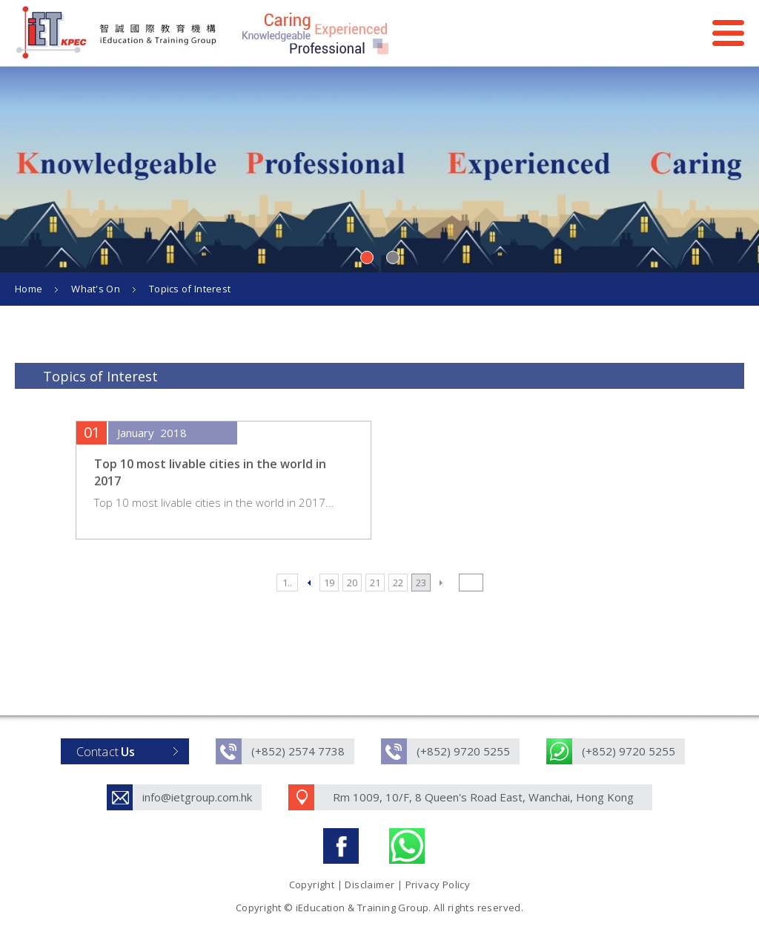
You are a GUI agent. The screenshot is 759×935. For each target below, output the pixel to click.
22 (398, 582)
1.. (287, 582)
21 (375, 582)
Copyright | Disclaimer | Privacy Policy (380, 884)
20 (352, 582)
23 (421, 582)
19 (329, 582)
